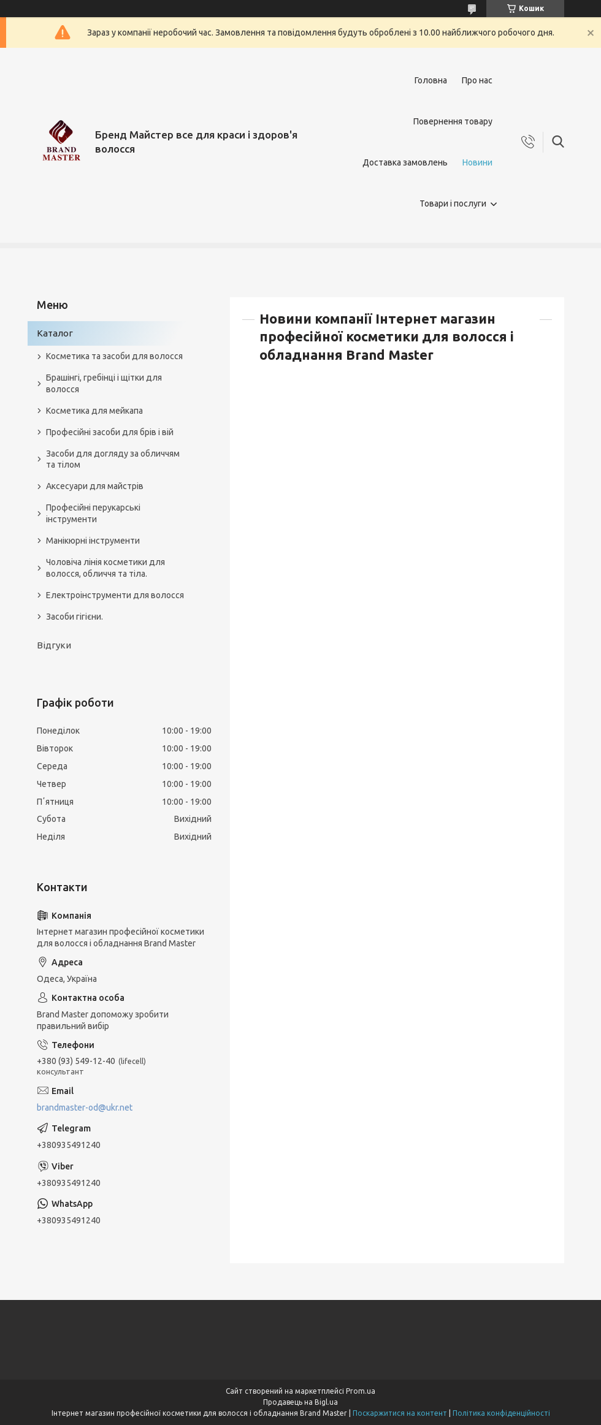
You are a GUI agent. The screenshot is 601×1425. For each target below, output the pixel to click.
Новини (477, 162)
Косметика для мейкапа (94, 411)
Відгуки (54, 645)
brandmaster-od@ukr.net (84, 1107)
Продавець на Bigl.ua (300, 1402)
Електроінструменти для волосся (115, 595)
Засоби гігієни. (74, 616)
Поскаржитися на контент (400, 1413)
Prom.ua (360, 1391)
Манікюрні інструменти (93, 540)
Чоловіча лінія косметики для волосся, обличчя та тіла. (105, 568)
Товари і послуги (452, 203)
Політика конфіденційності (501, 1413)
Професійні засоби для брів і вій (110, 432)
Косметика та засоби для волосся (114, 356)
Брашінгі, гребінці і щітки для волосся (104, 383)
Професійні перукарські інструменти (93, 513)
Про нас (477, 80)
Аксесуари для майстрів (95, 486)
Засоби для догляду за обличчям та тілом (113, 459)
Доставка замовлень (405, 162)
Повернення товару (452, 121)
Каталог (55, 333)
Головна (431, 80)
